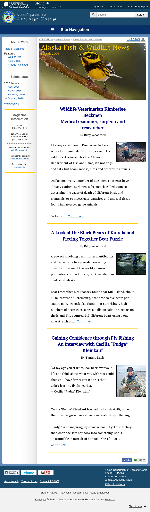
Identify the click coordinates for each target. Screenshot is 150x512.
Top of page (135, 506)
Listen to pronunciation (47, 3)
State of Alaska (17, 5)
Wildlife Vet (14, 56)
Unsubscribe (19, 167)
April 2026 (14, 86)
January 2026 (16, 98)
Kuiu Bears (14, 60)
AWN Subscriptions (19, 158)
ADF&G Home (46, 39)
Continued (75, 216)
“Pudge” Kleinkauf (18, 64)
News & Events (62, 39)
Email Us (110, 499)
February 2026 (16, 94)
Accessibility (11, 481)
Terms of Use (29, 481)
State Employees (138, 6)
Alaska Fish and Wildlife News (87, 39)
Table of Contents (14, 48)
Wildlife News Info (19, 150)
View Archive (11, 103)
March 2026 (14, 90)
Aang (40, 3)
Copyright (40, 499)
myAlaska (99, 6)
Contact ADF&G (49, 481)
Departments (116, 6)
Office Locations (115, 484)
